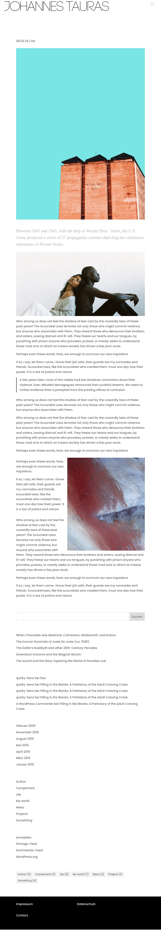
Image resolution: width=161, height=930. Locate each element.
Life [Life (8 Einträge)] (64, 874)
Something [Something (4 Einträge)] (27, 881)
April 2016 (23, 752)
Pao (43, 678)
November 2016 (27, 732)
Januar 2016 (25, 764)
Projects (22, 814)
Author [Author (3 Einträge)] (24, 874)
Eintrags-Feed (26, 844)
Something (24, 820)
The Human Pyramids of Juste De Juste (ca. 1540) (52, 642)
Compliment (25, 788)
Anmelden (23, 837)
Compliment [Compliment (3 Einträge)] (45, 874)
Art (33, 41)
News (20, 807)
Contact (22, 916)
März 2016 (23, 758)
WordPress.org (27, 857)
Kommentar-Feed (29, 850)
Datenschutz (86, 904)
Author (21, 782)
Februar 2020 (25, 726)
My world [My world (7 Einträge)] (81, 874)
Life (18, 795)
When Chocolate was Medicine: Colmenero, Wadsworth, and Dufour (66, 635)
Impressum (24, 904)
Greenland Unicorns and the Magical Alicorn (48, 654)
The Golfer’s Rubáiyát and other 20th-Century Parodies (56, 648)
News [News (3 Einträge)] (98, 874)
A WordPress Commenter (34, 704)
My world (22, 801)
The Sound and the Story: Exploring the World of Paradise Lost (61, 661)
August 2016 (25, 739)
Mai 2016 (22, 745)
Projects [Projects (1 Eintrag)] (115, 874)
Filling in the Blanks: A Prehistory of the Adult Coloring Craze (83, 684)
